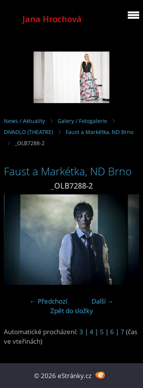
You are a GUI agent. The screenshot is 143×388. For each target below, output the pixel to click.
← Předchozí (48, 301)
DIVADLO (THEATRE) (28, 132)
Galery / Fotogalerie (82, 120)
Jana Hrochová (52, 19)
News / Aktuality (24, 120)
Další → (103, 301)
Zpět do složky (71, 310)
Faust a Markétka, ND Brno (99, 132)
